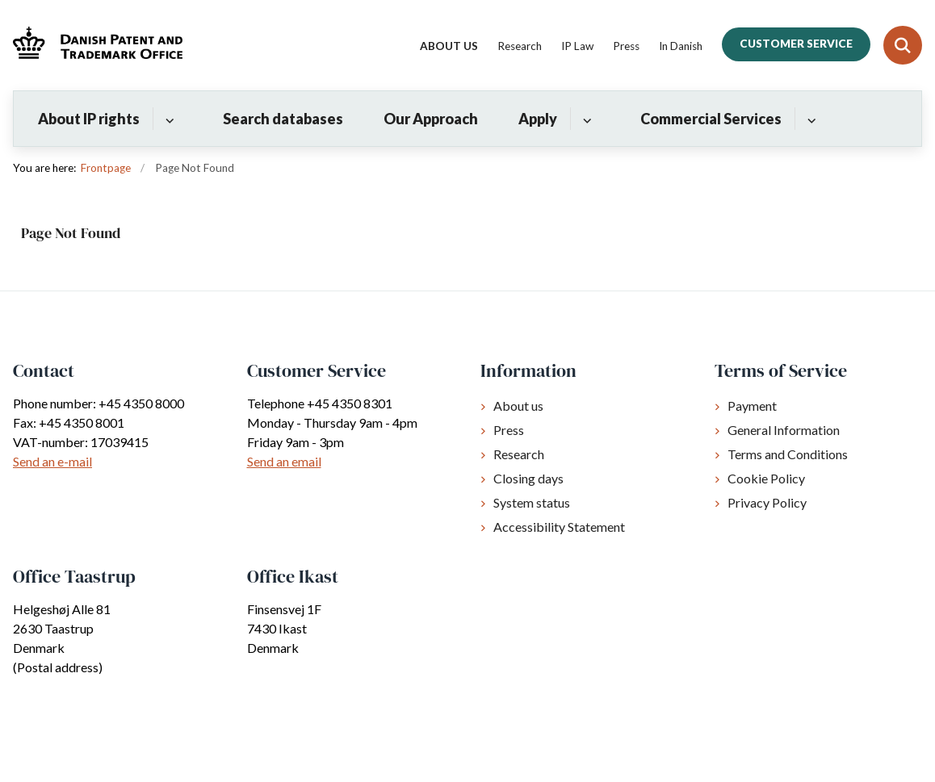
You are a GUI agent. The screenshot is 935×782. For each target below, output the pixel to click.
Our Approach (431, 119)
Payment (752, 405)
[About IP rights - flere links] (167, 118)
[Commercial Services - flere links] (809, 118)
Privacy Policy (767, 502)
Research (518, 454)
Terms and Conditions (787, 454)
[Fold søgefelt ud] (902, 45)
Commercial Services (711, 119)
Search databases (283, 119)
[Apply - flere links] (585, 118)
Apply (537, 119)
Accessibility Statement (559, 526)
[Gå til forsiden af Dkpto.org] (91, 45)
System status (531, 502)
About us (518, 405)
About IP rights (89, 119)
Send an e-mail (52, 461)
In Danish (680, 46)
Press (508, 429)
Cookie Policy (766, 478)
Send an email (284, 461)
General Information (783, 429)
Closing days (528, 478)
